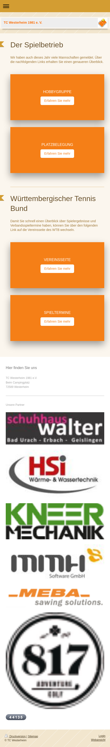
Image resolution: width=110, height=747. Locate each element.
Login (102, 736)
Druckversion (15, 736)
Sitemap (33, 736)
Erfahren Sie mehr (57, 100)
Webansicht (98, 739)
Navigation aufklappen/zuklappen (55, 6)
